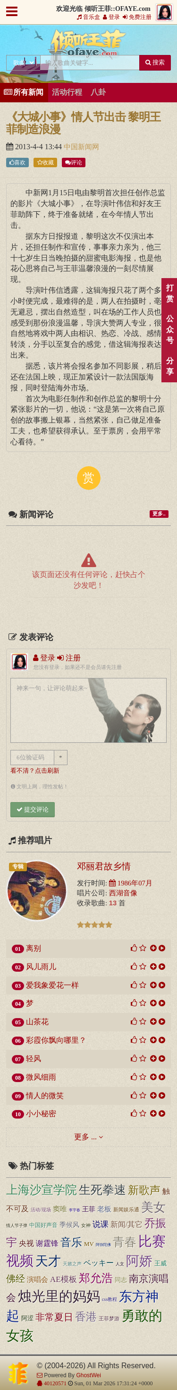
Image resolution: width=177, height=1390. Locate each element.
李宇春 (74, 1210)
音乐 (71, 1242)
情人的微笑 (45, 1096)
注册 (69, 658)
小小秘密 (41, 1114)
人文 (120, 1264)
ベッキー (99, 1263)
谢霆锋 (47, 1243)
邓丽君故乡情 (104, 866)
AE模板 (63, 1279)
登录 (111, 17)
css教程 (109, 1299)
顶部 (163, 852)
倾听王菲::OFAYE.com (89, 45)
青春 (124, 1241)
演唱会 (37, 1279)
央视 (26, 1243)
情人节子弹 (16, 1225)
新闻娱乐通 (126, 1209)
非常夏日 (54, 1317)
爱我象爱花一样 (52, 985)
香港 (86, 1317)
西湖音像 (123, 893)
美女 (153, 1207)
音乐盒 (88, 17)
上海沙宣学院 (41, 1189)
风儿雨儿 (41, 967)
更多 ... (85, 1137)
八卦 (98, 92)
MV (89, 1243)
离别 (33, 948)
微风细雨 (41, 1077)
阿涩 (27, 1318)
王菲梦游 (109, 1318)
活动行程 (67, 92)
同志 (121, 1279)
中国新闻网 (81, 147)
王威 (160, 1263)
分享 (169, 366)
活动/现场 (41, 1209)
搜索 (155, 62)
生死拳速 (102, 1189)
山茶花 (37, 1022)
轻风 (33, 1059)
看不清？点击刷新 (34, 770)
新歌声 (144, 1190)
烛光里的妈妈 (59, 1296)
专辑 (18, 866)
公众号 (169, 329)
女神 (86, 1225)
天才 (48, 1261)
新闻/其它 (126, 1224)
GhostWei (88, 1375)
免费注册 (137, 17)
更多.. (158, 513)
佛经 (15, 1278)
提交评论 (33, 809)
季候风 (69, 1224)
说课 (101, 1224)
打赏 (169, 293)
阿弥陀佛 (103, 1245)
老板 (104, 1209)
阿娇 (139, 1261)
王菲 (88, 1209)
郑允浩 (96, 1278)
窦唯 (60, 1209)
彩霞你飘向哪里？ (56, 1040)
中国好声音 (43, 1225)
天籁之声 (72, 1264)
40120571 (54, 1383)
